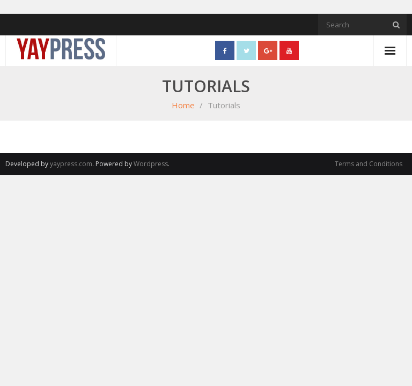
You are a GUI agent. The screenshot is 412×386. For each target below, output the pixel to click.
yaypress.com (71, 163)
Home (183, 105)
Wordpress (151, 163)
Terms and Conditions (368, 163)
